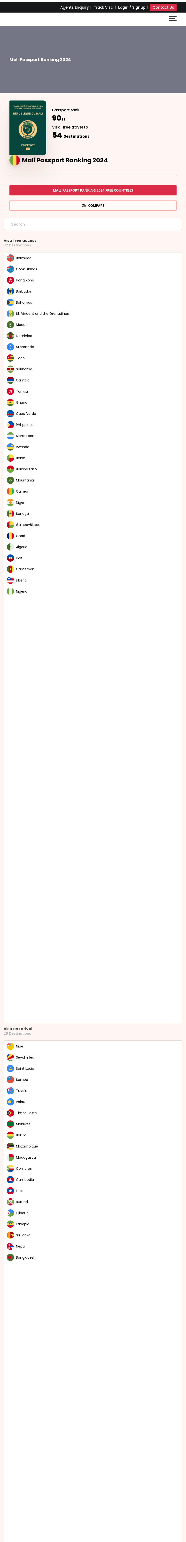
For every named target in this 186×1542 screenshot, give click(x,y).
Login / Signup (131, 7)
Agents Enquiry (74, 7)
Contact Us (163, 7)
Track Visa (103, 7)
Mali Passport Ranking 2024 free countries (93, 190)
